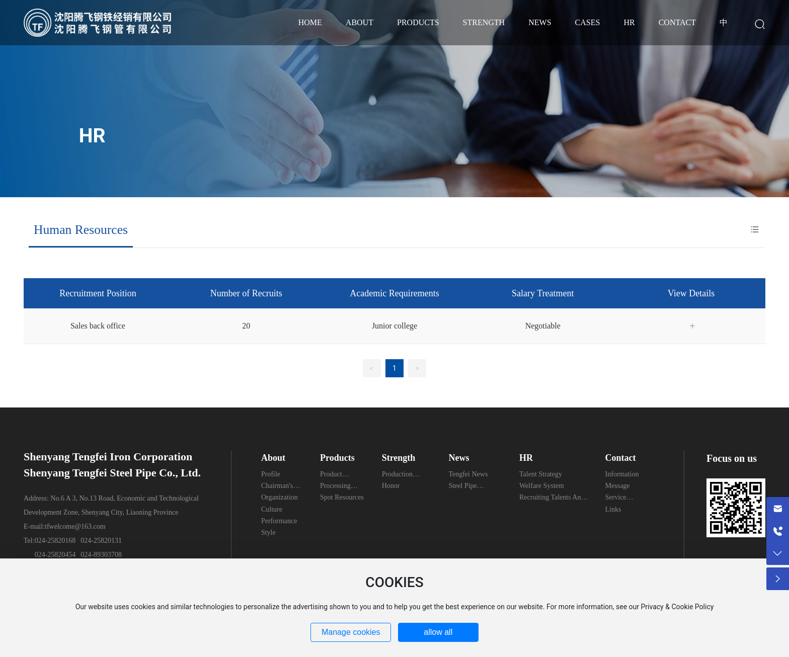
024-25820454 (55, 554)
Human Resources (81, 229)
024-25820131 (101, 540)
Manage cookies (351, 632)
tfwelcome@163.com (75, 526)
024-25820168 (55, 540)
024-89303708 (101, 554)
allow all (438, 632)
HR (92, 135)
